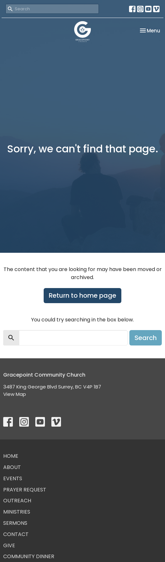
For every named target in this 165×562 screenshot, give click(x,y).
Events (12, 478)
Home (10, 456)
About (12, 467)
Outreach (17, 500)
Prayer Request (24, 489)
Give (9, 545)
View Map (14, 394)
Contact (16, 534)
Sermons (15, 523)
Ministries (16, 511)
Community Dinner (28, 556)
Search (146, 337)
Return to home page (82, 295)
